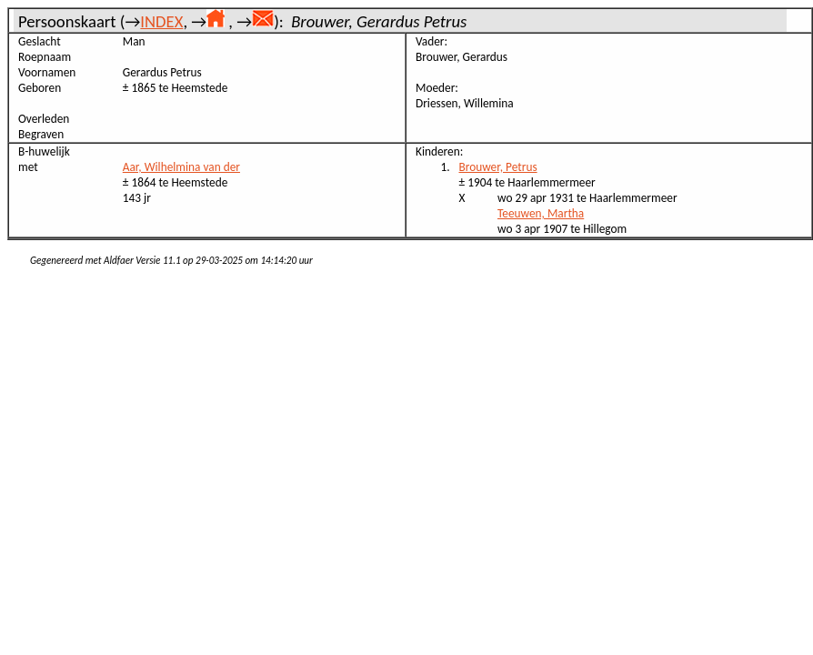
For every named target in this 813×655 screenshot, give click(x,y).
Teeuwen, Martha (540, 213)
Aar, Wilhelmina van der (181, 167)
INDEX (161, 21)
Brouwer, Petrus (498, 167)
